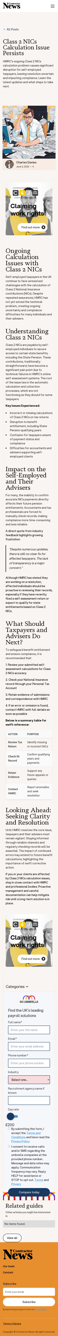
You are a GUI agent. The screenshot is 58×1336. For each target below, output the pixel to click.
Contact (8, 1272)
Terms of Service (12, 1323)
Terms (38, 1180)
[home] (11, 6)
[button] (52, 6)
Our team (9, 1266)
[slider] (10, 1116)
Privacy (16, 1184)
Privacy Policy (20, 1141)
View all (12, 1238)
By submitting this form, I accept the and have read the (30, 1135)
